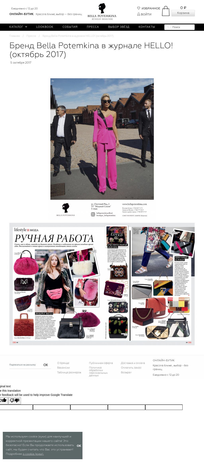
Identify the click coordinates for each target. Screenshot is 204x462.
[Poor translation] (14, 401)
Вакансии (63, 367)
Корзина (183, 13)
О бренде (63, 363)
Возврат (126, 372)
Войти (144, 14)
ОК (45, 365)
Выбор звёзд (118, 27)
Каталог (18, 27)
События (70, 27)
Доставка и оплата (133, 363)
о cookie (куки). (33, 454)
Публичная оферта (101, 363)
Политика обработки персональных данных (98, 371)
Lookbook (44, 27)
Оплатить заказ (131, 367)
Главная (14, 36)
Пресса (93, 27)
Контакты (147, 27)
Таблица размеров (69, 372)
